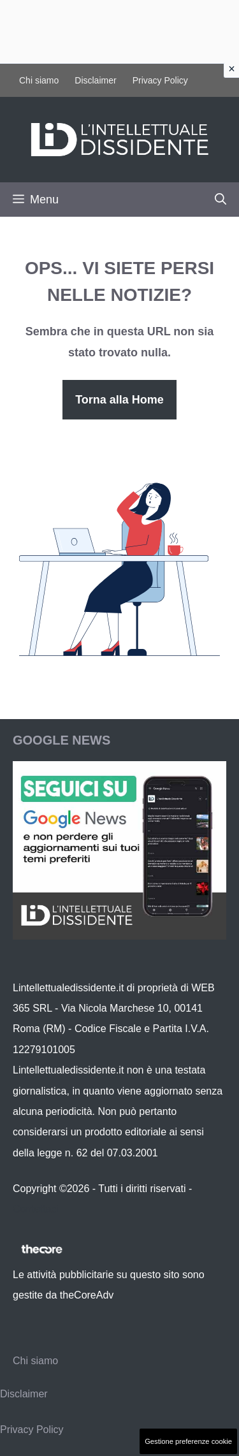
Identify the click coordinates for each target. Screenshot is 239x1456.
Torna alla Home (119, 399)
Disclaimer (95, 80)
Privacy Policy (160, 80)
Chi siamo (39, 80)
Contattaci (36, 1209)
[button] (220, 199)
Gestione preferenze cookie (188, 1441)
